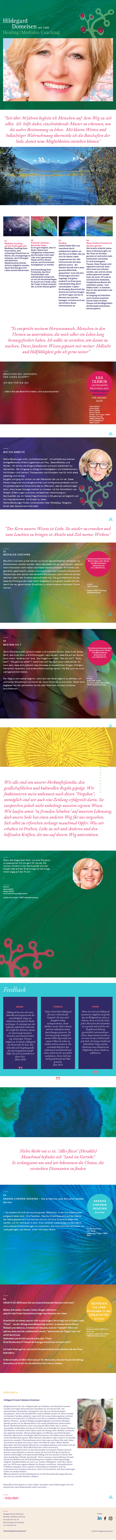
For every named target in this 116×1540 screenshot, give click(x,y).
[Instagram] (110, 1518)
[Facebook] (105, 1518)
